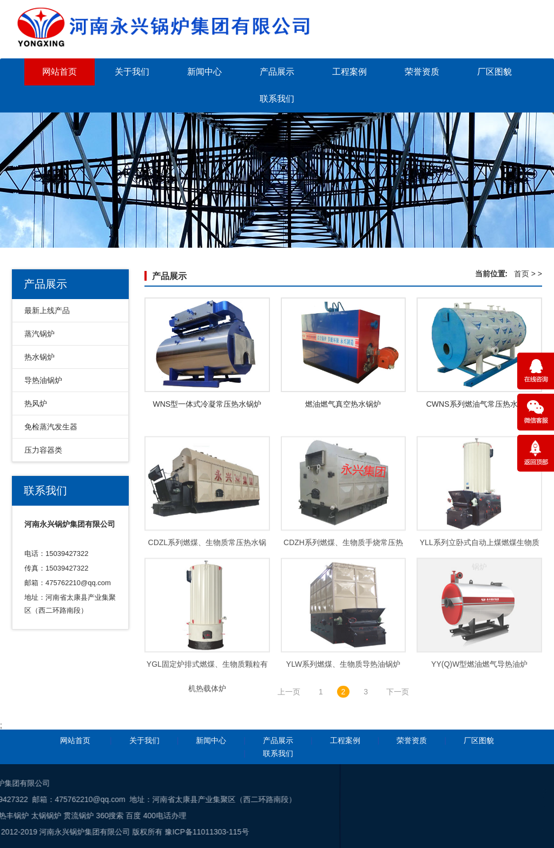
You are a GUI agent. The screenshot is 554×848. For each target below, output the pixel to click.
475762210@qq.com (78, 583)
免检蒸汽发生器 (50, 426)
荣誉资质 (422, 71)
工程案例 (349, 71)
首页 (521, 273)
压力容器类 (43, 450)
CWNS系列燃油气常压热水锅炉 (479, 405)
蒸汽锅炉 (39, 333)
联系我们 (277, 98)
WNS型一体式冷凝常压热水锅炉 (207, 405)
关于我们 (132, 71)
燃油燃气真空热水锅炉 (343, 405)
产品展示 (277, 71)
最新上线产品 (47, 310)
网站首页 (59, 71)
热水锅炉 (39, 357)
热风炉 (35, 403)
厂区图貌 (494, 71)
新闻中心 (204, 71)
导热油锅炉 (43, 380)
